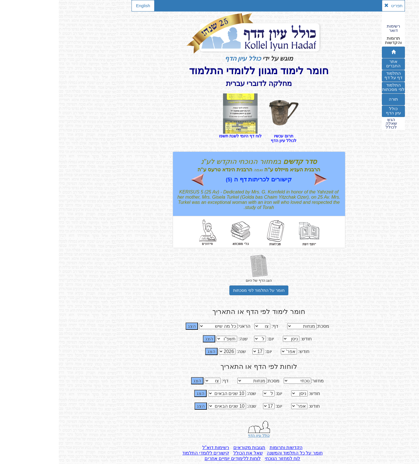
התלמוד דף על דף (335, 75)
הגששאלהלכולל (332, 123)
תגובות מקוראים (191, 447)
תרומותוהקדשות (334, 40)
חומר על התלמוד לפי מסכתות (200, 290)
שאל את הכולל (189, 452)
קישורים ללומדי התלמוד (146, 452)
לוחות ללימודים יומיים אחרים (174, 458)
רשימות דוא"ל (157, 447)
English (84, 5)
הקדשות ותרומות (227, 447)
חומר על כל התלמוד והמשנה (236, 452)
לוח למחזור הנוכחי (223, 458)
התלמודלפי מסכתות (334, 87)
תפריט (334, 5)
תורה (334, 99)
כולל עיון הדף (184, 58)
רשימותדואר (334, 28)
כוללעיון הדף (334, 110)
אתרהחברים (334, 63)
